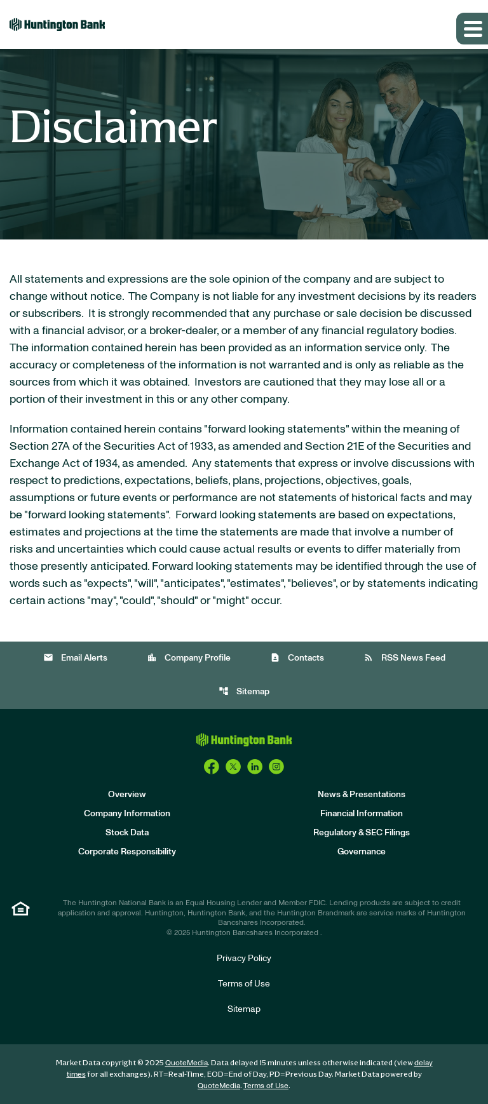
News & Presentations (361, 794)
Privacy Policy (244, 958)
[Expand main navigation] (472, 28)
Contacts (297, 657)
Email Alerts (75, 657)
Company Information (127, 813)
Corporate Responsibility (127, 851)
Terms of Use (244, 983)
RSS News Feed (404, 657)
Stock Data (127, 832)
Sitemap (244, 691)
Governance (361, 851)
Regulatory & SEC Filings (361, 832)
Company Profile (189, 657)
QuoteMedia (186, 1063)
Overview (127, 794)
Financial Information (361, 813)
